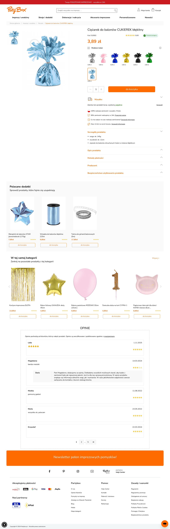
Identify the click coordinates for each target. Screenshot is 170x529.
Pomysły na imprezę (78, 496)
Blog (72, 504)
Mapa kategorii (76, 511)
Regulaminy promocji (138, 493)
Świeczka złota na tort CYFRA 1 (114, 305)
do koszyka (132, 89)
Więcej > (155, 258)
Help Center (105, 489)
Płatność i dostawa (107, 496)
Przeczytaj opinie (120, 115)
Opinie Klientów (76, 493)
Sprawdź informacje (128, 120)
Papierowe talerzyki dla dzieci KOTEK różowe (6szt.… (144, 306)
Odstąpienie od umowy (139, 496)
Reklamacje (105, 504)
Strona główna (15, 23)
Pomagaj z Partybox (138, 511)
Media (73, 507)
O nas (73, 489)
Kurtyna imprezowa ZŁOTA (19, 305)
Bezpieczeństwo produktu (140, 515)
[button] (4, 524)
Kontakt (103, 493)
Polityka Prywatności (138, 504)
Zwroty (103, 500)
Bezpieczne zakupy (137, 500)
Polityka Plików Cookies (139, 507)
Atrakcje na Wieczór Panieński (81, 500)
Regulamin (134, 489)
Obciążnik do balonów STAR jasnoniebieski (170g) (20, 235)
